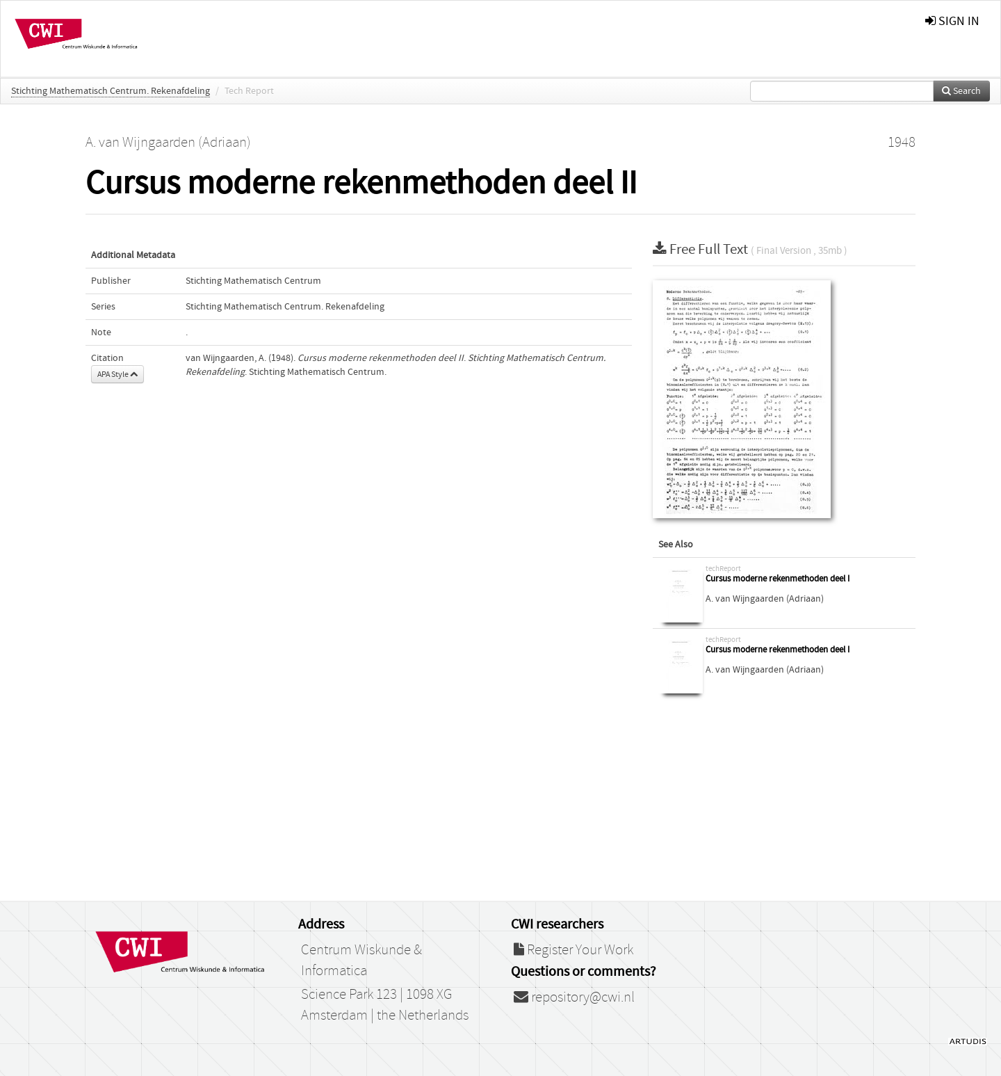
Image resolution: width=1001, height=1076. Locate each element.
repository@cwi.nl (574, 997)
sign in (952, 21)
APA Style (117, 374)
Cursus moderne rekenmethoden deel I (777, 579)
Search (961, 91)
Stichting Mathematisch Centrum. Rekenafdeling (110, 91)
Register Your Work (573, 950)
